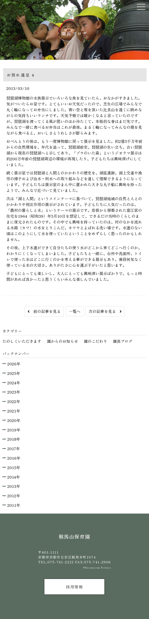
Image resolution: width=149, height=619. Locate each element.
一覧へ (74, 311)
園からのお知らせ (62, 341)
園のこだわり (95, 341)
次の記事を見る (105, 311)
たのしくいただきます (21, 341)
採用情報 (74, 587)
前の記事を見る (44, 311)
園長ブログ (122, 341)
